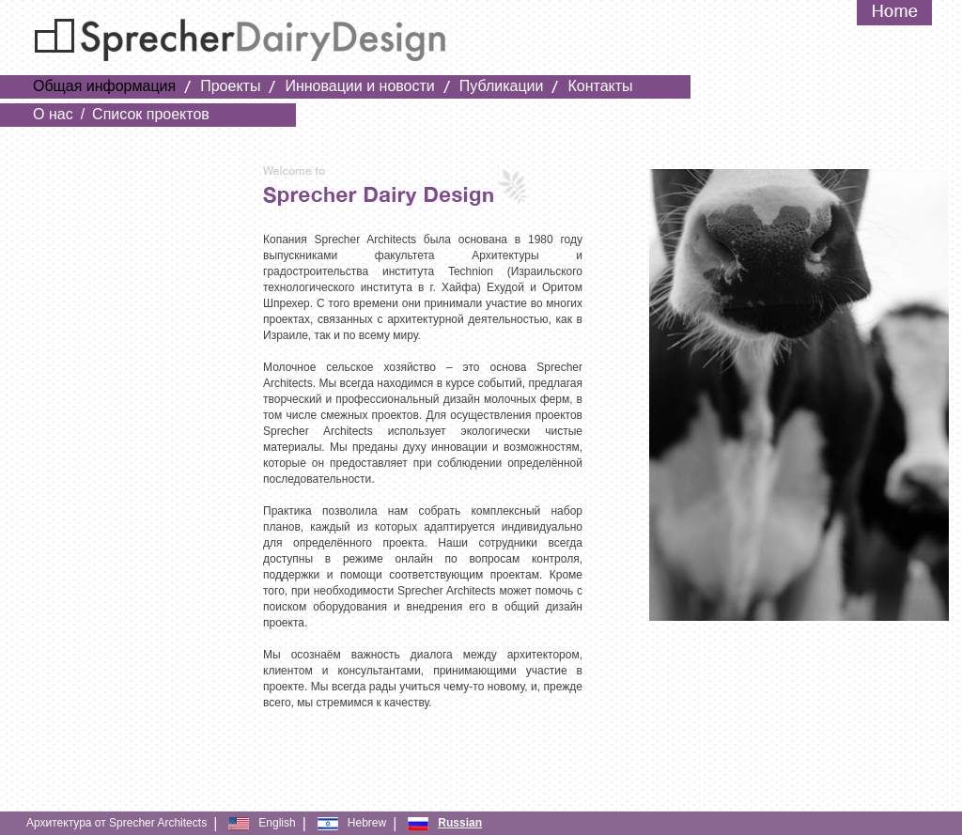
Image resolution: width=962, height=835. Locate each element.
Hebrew (367, 822)
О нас (53, 114)
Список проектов (150, 114)
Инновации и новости (359, 86)
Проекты (230, 86)
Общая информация (104, 86)
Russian (460, 822)
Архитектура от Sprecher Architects (116, 822)
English (276, 822)
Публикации (501, 86)
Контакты (599, 86)
